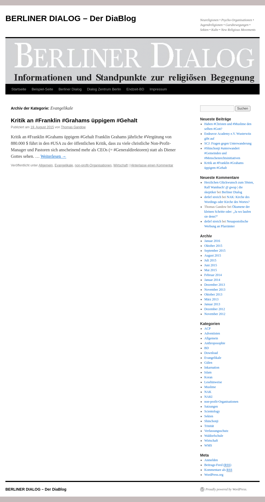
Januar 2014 (212, 280)
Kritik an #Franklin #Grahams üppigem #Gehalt (74, 120)
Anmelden (211, 460)
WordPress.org (213, 475)
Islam (208, 372)
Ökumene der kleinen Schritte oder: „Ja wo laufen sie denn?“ (227, 211)
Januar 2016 (212, 241)
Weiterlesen (53, 156)
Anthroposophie (214, 343)
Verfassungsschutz (216, 431)
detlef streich (212, 197)
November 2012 (215, 314)
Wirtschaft (120, 165)
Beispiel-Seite (42, 89)
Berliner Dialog (69, 89)
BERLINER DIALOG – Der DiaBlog (70, 18)
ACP (207, 328)
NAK (207, 392)
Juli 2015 (210, 260)
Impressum (158, 89)
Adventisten (212, 333)
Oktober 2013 (213, 294)
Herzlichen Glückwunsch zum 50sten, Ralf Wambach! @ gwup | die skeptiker (229, 187)
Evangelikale (64, 165)
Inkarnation (211, 367)
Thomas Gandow (73, 127)
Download (211, 353)
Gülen (208, 363)
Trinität (209, 426)
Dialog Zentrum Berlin (104, 89)
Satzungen (211, 406)
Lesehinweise (213, 382)
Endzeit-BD (135, 89)
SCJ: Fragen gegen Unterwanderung (227, 143)
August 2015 (212, 255)
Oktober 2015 (213, 246)
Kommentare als (218, 470)
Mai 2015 (210, 270)
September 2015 (215, 250)
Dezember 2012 (214, 309)
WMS (208, 445)
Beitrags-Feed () (217, 465)
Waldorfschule (213, 436)
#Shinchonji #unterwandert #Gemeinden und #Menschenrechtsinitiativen (222, 153)
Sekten (208, 416)
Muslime (210, 387)
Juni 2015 (210, 265)
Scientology (212, 411)
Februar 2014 (213, 275)
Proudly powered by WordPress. (226, 489)
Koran (208, 377)
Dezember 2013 (214, 285)
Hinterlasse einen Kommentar (152, 165)
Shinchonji (211, 421)
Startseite (18, 89)
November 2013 (215, 289)
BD (206, 348)
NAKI (208, 397)
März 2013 (211, 299)
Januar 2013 (212, 304)
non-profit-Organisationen (93, 165)
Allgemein (46, 165)
